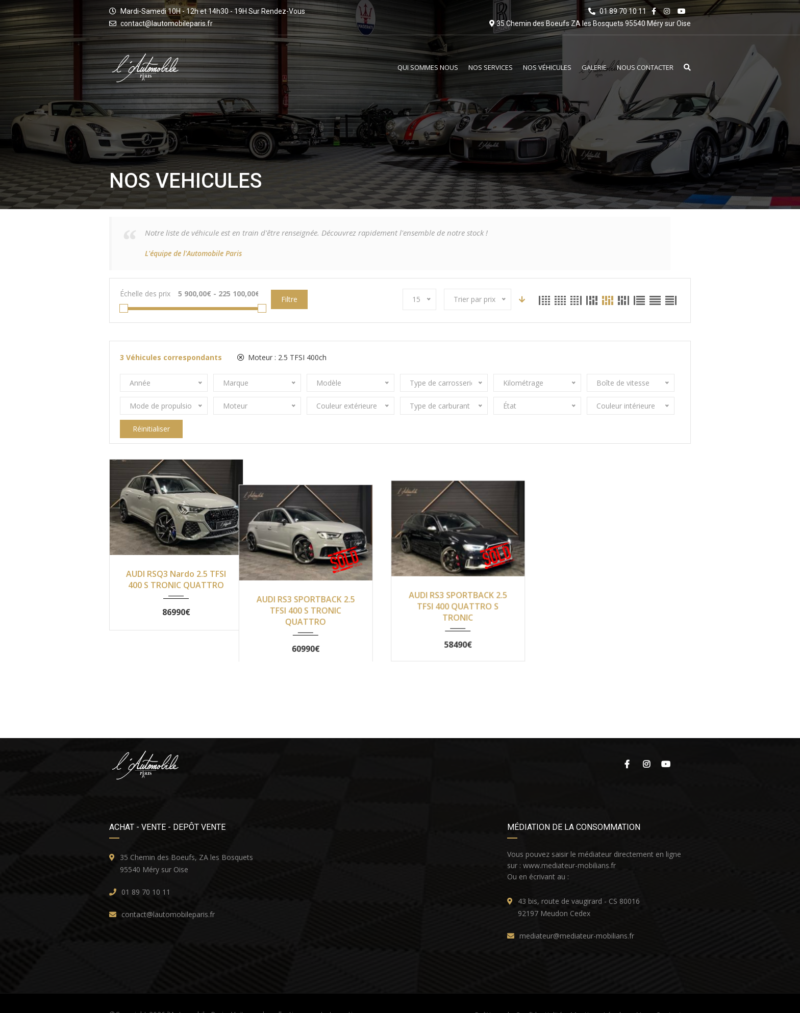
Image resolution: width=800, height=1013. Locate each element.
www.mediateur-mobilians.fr (569, 847)
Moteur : (282, 357)
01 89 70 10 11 (145, 873)
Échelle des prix (145, 293)
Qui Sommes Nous (427, 67)
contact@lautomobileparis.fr (166, 23)
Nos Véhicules (547, 67)
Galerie (594, 67)
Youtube (665, 745)
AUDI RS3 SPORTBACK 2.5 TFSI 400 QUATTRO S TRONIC (475, 585)
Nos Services (490, 67)
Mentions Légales (599, 996)
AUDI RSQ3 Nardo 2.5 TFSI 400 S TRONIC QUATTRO (176, 579)
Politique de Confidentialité (518, 996)
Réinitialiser (151, 429)
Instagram (646, 745)
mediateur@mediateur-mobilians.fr (576, 917)
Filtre (289, 299)
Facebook (627, 745)
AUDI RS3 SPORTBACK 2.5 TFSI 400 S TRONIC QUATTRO (326, 585)
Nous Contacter (645, 67)
